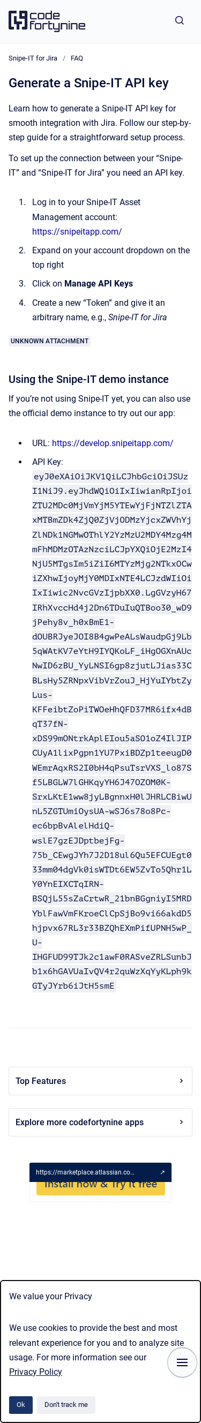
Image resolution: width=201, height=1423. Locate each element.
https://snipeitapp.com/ (77, 232)
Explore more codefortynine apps (100, 1122)
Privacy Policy (35, 1372)
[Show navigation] (182, 1362)
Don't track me (66, 1405)
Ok (21, 1405)
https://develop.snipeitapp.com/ (113, 443)
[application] (198, 1420)
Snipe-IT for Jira (33, 58)
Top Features (100, 1081)
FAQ (77, 58)
